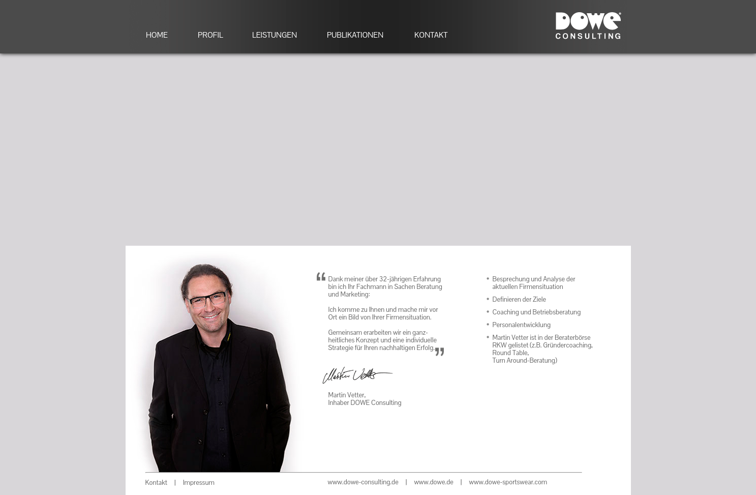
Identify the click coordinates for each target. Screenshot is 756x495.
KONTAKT (430, 35)
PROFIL (210, 35)
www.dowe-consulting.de (363, 482)
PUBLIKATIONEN (355, 35)
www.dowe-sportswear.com (508, 482)
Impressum (199, 482)
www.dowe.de (433, 482)
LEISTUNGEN (274, 35)
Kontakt (156, 482)
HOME (157, 35)
